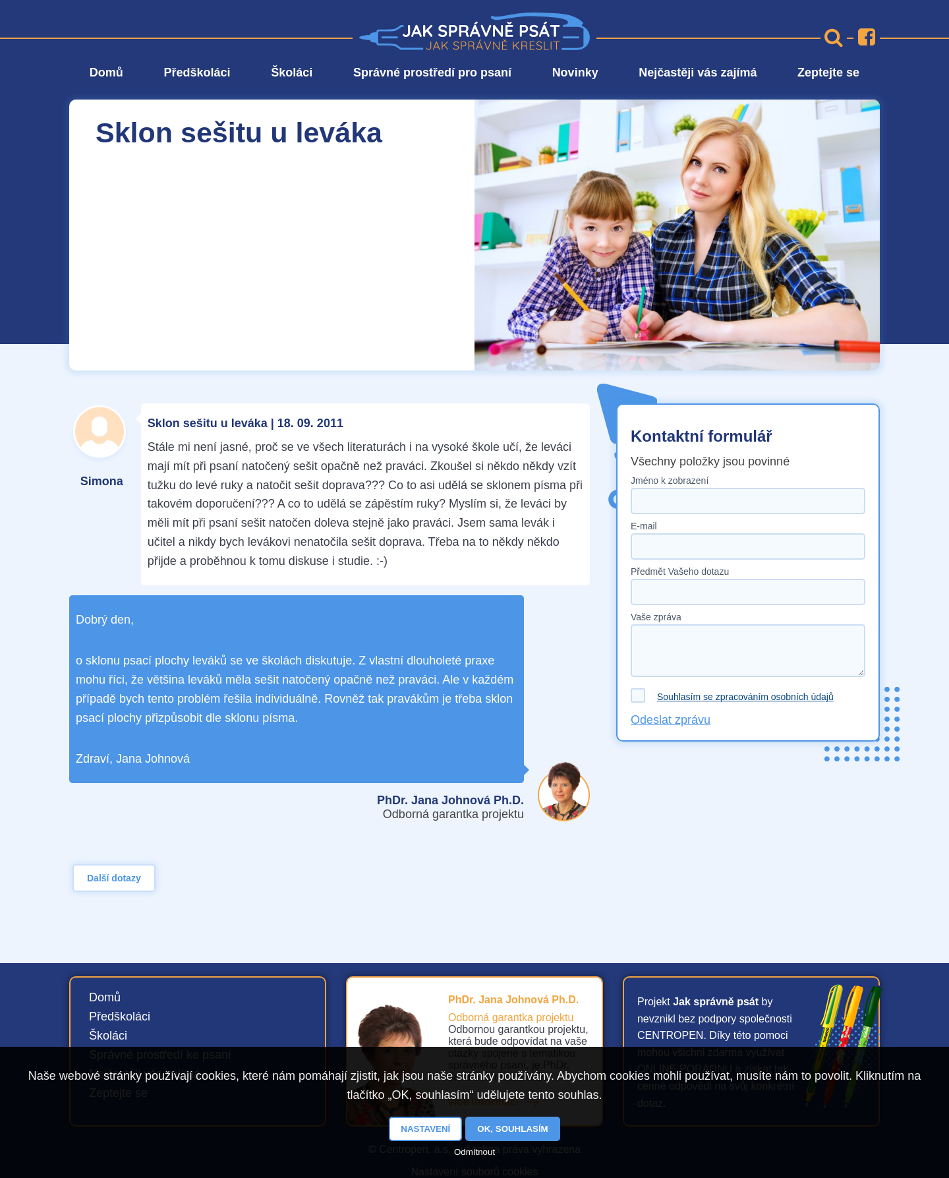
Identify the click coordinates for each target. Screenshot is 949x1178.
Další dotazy (114, 878)
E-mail (644, 526)
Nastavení (425, 1129)
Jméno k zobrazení (669, 480)
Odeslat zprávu (670, 719)
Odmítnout (474, 1152)
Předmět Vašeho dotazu (680, 571)
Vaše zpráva (656, 617)
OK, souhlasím (512, 1129)
